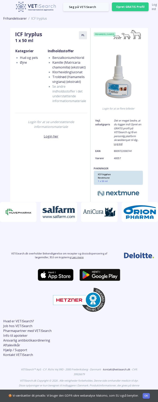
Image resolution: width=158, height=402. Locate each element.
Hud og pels (29, 57)
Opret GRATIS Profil (130, 7)
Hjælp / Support (15, 350)
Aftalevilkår (11, 345)
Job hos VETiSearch (17, 326)
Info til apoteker (15, 335)
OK (146, 395)
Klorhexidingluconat (67, 72)
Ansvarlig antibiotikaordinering (26, 340)
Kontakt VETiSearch (18, 355)
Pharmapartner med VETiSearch (27, 331)
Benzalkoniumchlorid (68, 57)
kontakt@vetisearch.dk (117, 369)
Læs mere (78, 257)
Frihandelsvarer (15, 18)
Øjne (23, 62)
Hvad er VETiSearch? (18, 321)
